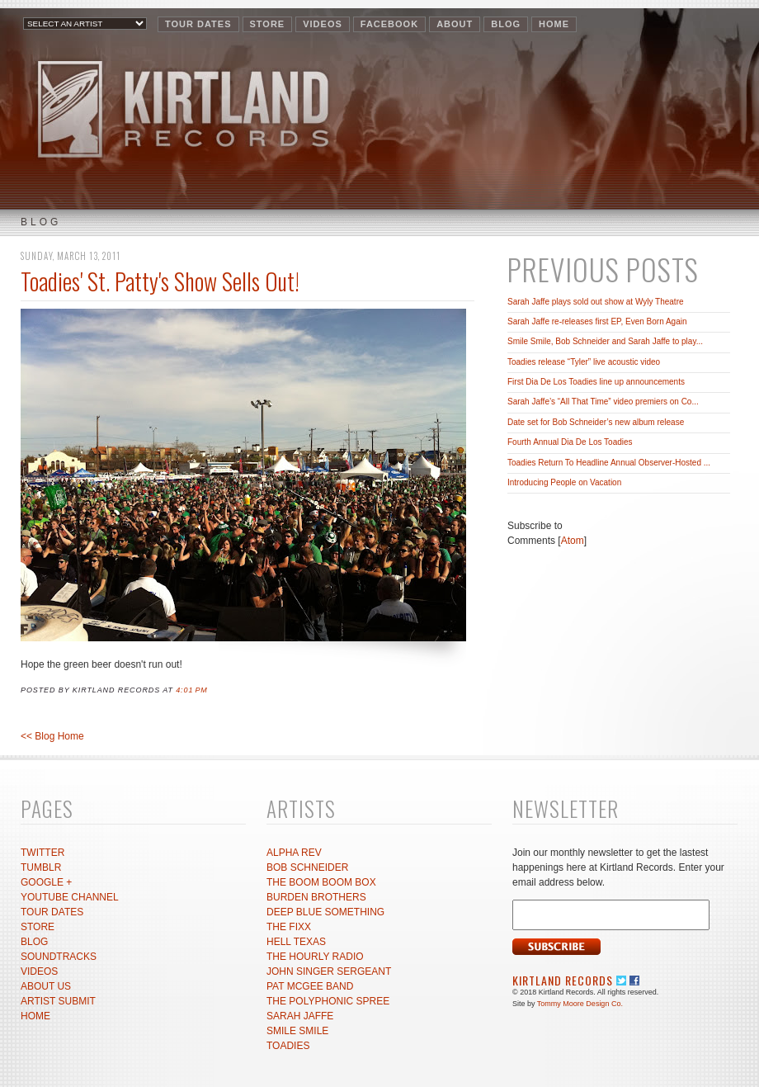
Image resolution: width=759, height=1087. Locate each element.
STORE (267, 24)
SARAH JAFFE (299, 1016)
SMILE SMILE (297, 1031)
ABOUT (454, 24)
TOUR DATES (198, 24)
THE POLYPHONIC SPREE (327, 1001)
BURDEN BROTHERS (316, 897)
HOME (554, 24)
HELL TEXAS (296, 942)
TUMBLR (41, 867)
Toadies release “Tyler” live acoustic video (583, 361)
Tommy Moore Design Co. (580, 1004)
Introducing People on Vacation (564, 482)
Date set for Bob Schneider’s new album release (595, 422)
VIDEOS (322, 24)
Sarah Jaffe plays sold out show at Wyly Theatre (595, 301)
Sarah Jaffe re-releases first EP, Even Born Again (597, 321)
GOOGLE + (46, 882)
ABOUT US (46, 986)
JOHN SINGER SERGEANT (328, 971)
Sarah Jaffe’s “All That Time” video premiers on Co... (603, 401)
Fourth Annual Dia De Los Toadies (570, 442)
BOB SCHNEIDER (307, 867)
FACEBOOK (389, 24)
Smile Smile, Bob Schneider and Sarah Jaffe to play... (605, 341)
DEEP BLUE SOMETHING (325, 912)
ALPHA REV (294, 852)
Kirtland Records (562, 980)
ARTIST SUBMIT (58, 1001)
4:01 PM (192, 690)
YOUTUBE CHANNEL (70, 897)
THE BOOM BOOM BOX (321, 882)
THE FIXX (288, 927)
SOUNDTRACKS (59, 956)
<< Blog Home (52, 736)
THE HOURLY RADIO (315, 956)
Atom (572, 540)
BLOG (506, 24)
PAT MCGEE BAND (309, 986)
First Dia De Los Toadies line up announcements (596, 381)
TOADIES (287, 1046)
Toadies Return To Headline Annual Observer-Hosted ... (608, 462)
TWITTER (42, 852)
